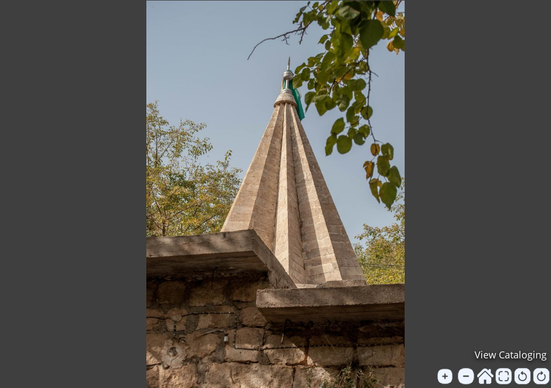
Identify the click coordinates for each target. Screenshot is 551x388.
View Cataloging (511, 354)
